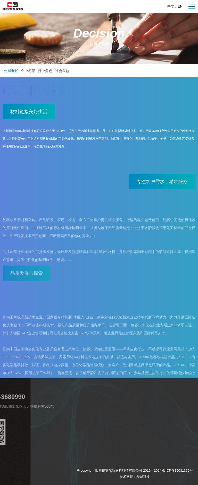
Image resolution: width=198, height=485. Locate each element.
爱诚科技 (143, 477)
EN (180, 6)
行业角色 (45, 71)
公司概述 (11, 71)
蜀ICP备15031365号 (177, 470)
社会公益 (62, 71)
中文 (171, 6)
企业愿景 (28, 71)
